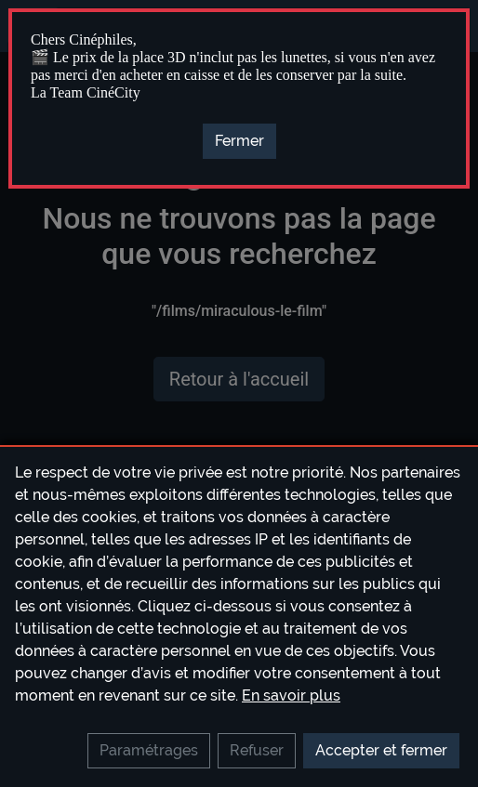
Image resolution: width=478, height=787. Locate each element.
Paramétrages (149, 750)
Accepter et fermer (381, 750)
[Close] (239, 141)
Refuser (257, 750)
